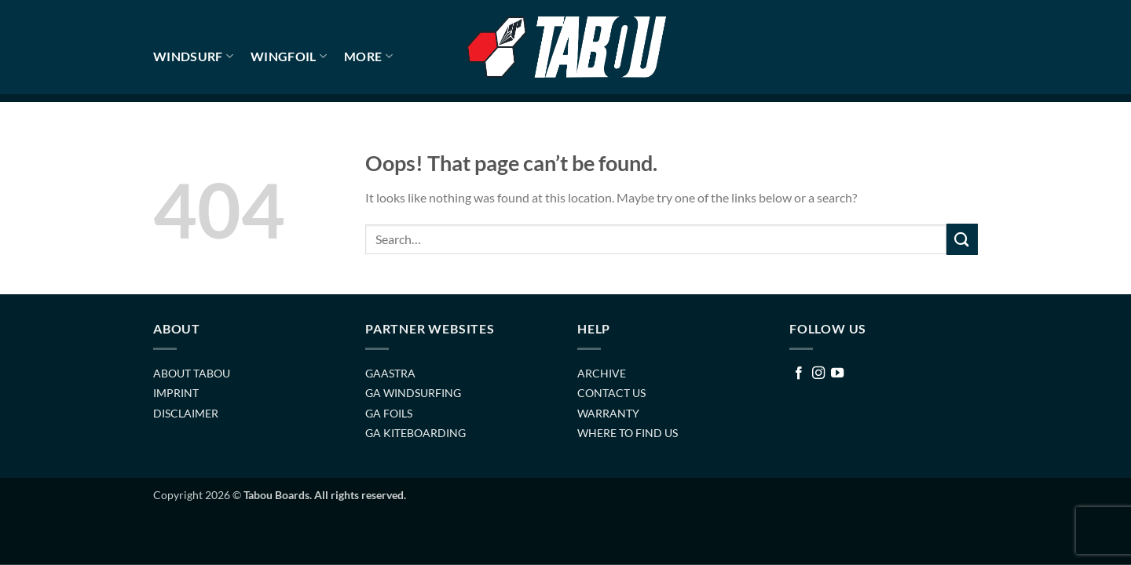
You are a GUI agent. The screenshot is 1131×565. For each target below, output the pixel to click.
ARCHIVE (601, 373)
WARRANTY (608, 413)
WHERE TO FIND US (627, 432)
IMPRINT (176, 392)
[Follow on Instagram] (818, 373)
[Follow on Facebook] (798, 373)
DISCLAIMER (185, 413)
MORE (368, 56)
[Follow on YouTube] (837, 373)
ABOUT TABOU (191, 373)
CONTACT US (611, 392)
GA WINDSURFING (413, 392)
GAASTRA (390, 373)
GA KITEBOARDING (415, 432)
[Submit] (962, 239)
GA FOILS (388, 413)
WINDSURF (193, 56)
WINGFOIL (289, 56)
